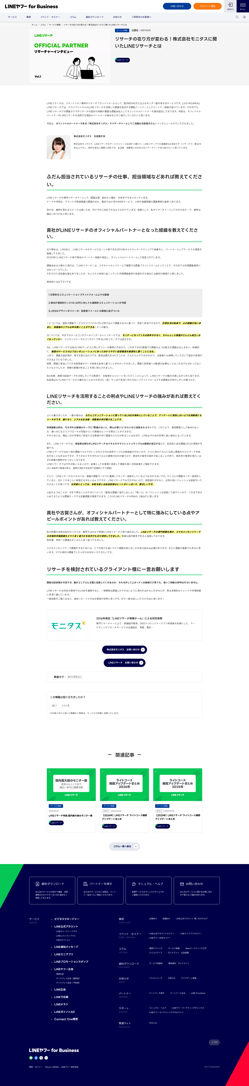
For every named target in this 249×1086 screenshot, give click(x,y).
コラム (73, 17)
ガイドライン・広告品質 (178, 952)
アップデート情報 (188, 978)
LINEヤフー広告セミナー (160, 937)
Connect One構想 (66, 1019)
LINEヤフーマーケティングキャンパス (188, 1007)
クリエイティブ (155, 952)
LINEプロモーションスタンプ (71, 962)
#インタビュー (75, 677)
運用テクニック (155, 948)
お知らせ (117, 17)
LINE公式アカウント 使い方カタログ (192, 918)
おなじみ (153, 1022)
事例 (28, 17)
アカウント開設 (207, 6)
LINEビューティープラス (66, 931)
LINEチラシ (61, 1004)
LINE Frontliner (198, 993)
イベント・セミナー (50, 17)
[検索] (237, 17)
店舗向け (166, 918)
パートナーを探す (157, 993)
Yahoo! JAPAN (52, 1066)
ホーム (34, 24)
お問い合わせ (177, 6)
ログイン (230, 9)
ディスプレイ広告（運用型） (68, 978)
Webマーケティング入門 (195, 948)
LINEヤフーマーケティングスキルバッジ (166, 1012)
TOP (215, 1042)
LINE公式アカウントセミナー (162, 933)
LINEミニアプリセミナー (191, 933)
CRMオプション (63, 940)
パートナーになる (177, 993)
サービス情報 (55, 24)
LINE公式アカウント (66, 927)
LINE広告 (60, 990)
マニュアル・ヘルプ (157, 1007)
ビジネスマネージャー (66, 919)
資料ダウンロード (95, 17)
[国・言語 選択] (244, 17)
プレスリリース (155, 978)
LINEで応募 (61, 997)
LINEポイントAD (64, 1012)
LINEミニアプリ (63, 954)
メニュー (243, 6)
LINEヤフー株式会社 (70, 1066)
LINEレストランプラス (66, 935)
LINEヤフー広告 (63, 969)
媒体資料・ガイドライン (178, 963)
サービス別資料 (156, 963)
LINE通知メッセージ (66, 947)
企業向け (153, 918)
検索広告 (60, 974)
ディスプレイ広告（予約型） (68, 982)
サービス (12, 17)
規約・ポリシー (36, 1066)
